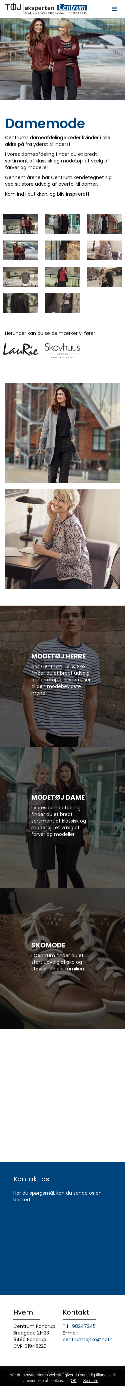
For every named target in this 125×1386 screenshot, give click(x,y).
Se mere (90, 1380)
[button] (114, 9)
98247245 (84, 1326)
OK (73, 1380)
